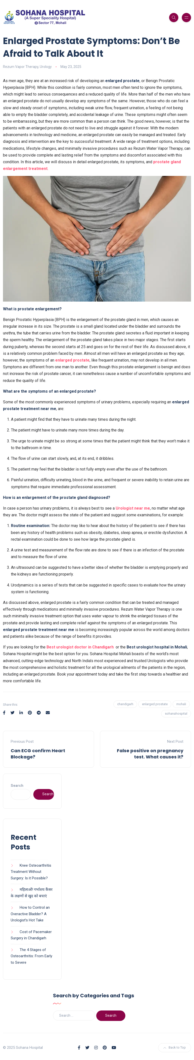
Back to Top (174, 1047)
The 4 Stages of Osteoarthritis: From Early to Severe (31, 956)
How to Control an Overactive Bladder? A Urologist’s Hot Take (30, 913)
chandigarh (125, 704)
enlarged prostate (72, 360)
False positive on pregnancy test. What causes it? (150, 753)
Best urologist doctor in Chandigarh (81, 647)
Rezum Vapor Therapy (20, 67)
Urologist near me (133, 508)
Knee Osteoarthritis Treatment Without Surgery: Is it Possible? (31, 871)
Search (17, 785)
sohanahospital (176, 713)
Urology (46, 67)
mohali (181, 704)
